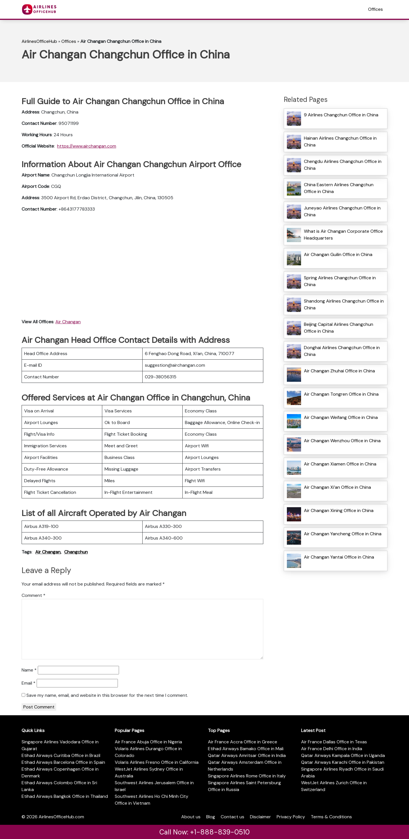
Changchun (76, 552)
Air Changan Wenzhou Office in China (342, 441)
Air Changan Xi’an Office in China (337, 487)
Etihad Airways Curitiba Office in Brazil (61, 755)
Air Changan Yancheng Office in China (342, 534)
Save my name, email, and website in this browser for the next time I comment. (107, 695)
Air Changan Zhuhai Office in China (339, 371)
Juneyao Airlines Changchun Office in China (342, 211)
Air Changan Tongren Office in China (341, 394)
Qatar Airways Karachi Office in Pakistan (342, 762)
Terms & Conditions (331, 817)
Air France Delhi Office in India (331, 749)
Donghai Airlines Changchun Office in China (342, 351)
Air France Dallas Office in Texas (334, 742)
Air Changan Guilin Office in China (338, 254)
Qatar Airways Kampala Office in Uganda (343, 755)
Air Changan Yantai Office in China (339, 557)
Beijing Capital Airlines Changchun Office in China (338, 327)
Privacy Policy (291, 817)
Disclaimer (260, 817)
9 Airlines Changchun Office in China (341, 115)
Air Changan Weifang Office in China (341, 417)
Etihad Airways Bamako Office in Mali (245, 749)
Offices (375, 9)
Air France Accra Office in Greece (242, 742)
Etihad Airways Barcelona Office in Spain (63, 762)
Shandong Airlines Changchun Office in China (344, 304)
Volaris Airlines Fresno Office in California (157, 762)
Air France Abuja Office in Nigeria (148, 742)
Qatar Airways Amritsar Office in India (247, 755)
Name (29, 670)
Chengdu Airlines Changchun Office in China (342, 164)
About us (191, 817)
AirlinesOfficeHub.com (61, 817)
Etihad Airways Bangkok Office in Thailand (65, 796)
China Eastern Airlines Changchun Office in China (338, 188)
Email (29, 683)
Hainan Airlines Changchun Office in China (340, 141)
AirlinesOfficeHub (39, 41)
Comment (33, 595)
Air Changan (68, 322)
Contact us (232, 817)
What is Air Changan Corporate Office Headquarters (343, 234)
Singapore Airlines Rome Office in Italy (247, 776)
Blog (210, 817)
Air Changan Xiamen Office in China (340, 464)
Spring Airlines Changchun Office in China (340, 281)
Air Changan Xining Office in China (338, 510)
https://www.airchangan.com (86, 146)
